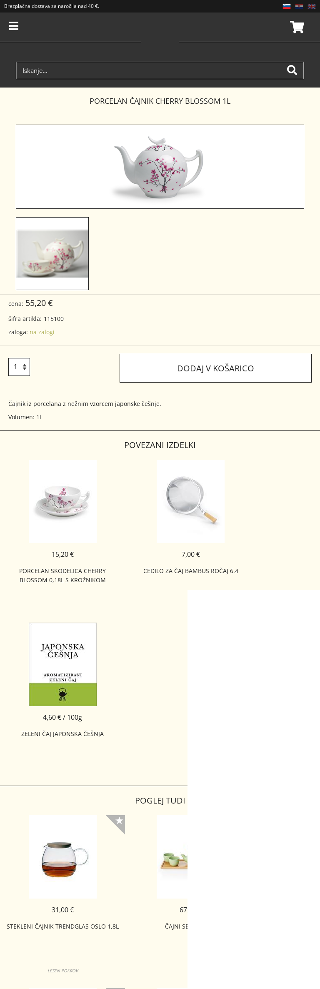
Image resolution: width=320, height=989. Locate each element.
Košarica (296, 27)
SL (286, 6)
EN (312, 6)
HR (299, 6)
